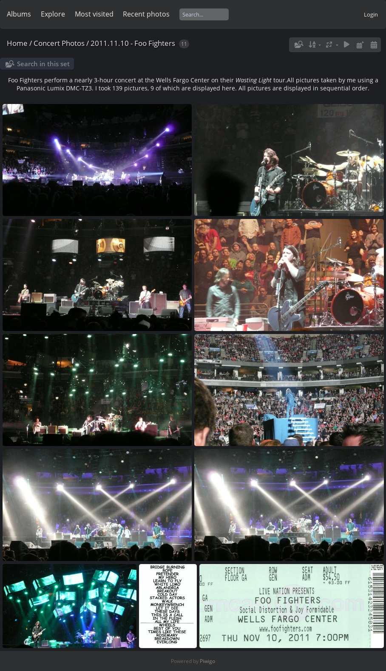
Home (17, 43)
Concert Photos (59, 43)
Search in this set (43, 63)
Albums (19, 14)
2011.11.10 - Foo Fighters (133, 43)
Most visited (94, 14)
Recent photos (146, 14)
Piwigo (207, 661)
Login (371, 14)
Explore (53, 14)
